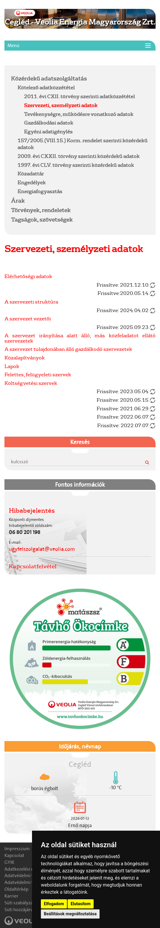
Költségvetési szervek (30, 383)
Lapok (11, 366)
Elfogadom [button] (54, 903)
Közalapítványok (24, 357)
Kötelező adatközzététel (46, 87)
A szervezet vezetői (27, 318)
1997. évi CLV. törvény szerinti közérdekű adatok (75, 165)
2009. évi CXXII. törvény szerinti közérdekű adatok (78, 156)
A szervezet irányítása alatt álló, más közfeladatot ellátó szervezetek (80, 338)
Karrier (11, 896)
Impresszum (17, 848)
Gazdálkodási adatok (48, 122)
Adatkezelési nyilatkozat (29, 869)
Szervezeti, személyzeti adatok (60, 105)
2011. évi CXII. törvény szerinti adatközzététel (79, 96)
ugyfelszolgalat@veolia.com (42, 549)
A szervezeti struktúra (31, 301)
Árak (18, 200)
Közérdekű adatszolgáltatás (49, 78)
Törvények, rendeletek (41, 210)
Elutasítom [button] (80, 903)
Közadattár (30, 173)
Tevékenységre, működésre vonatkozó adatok (78, 114)
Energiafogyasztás (39, 191)
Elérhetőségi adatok (28, 276)
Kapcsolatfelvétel (33, 566)
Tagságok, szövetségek (42, 219)
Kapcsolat (14, 855)
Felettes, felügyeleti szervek (37, 374)
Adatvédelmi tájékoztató (29, 875)
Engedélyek (31, 182)
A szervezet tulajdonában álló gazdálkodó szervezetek (68, 349)
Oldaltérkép (16, 889)
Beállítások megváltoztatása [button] (70, 913)
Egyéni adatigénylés (48, 131)
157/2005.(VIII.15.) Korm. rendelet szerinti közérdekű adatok (82, 144)
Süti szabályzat (19, 903)
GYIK (9, 862)
